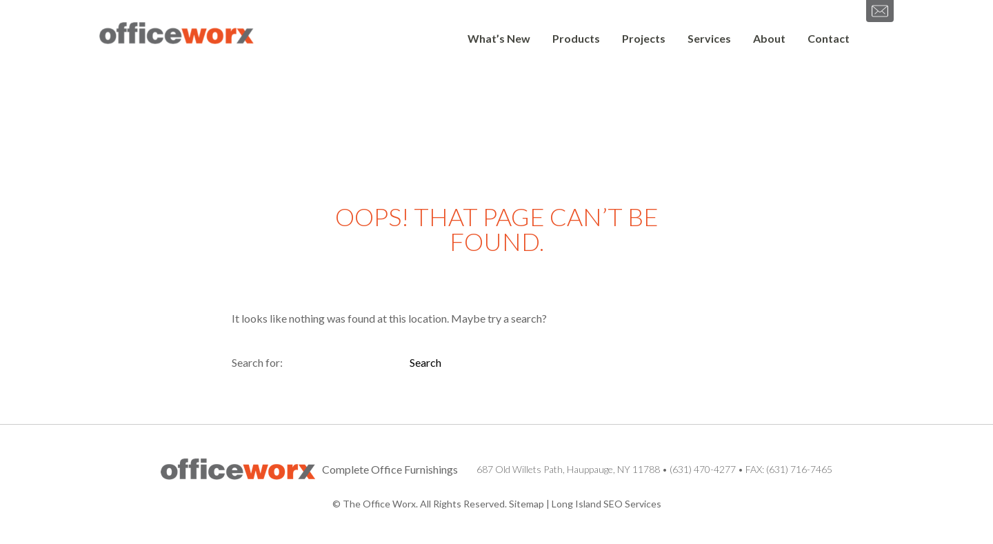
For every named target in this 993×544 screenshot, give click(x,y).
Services (709, 38)
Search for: (257, 362)
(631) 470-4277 (703, 469)
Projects (643, 38)
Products (576, 38)
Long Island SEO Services (606, 504)
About (769, 38)
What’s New (499, 38)
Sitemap (526, 504)
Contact (829, 38)
